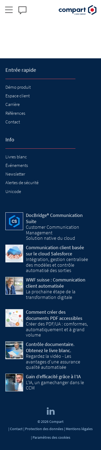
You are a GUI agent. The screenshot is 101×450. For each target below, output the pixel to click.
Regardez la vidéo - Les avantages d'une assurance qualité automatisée (53, 361)
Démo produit (18, 87)
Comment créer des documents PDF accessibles (54, 315)
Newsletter (15, 174)
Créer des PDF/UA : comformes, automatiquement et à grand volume (57, 329)
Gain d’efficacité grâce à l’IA (53, 376)
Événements (16, 165)
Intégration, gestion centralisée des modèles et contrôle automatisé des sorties (57, 264)
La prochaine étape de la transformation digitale (50, 294)
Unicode (13, 191)
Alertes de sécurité (22, 182)
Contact (12, 122)
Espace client (17, 96)
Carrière (12, 104)
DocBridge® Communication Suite (54, 218)
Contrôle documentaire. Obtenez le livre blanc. (50, 347)
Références (15, 113)
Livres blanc (16, 157)
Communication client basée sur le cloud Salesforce (55, 250)
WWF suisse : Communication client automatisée (55, 283)
